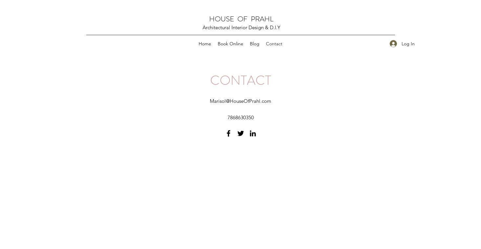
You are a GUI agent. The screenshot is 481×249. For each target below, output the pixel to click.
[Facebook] (228, 133)
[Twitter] (240, 133)
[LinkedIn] (253, 133)
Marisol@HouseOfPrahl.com (240, 101)
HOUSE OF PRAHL (241, 19)
